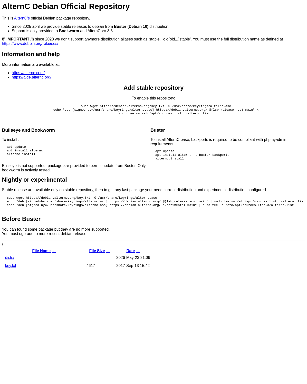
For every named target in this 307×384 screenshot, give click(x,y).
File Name (41, 259)
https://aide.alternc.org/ (31, 77)
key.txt (10, 274)
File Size (97, 259)
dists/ (9, 266)
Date (130, 259)
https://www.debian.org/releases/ (30, 43)
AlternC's (22, 18)
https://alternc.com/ (28, 73)
